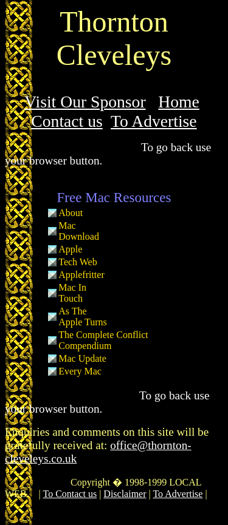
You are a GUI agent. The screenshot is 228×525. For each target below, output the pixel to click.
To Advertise (154, 121)
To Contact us (70, 494)
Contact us (66, 121)
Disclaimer (124, 494)
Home (178, 101)
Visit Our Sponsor (84, 101)
